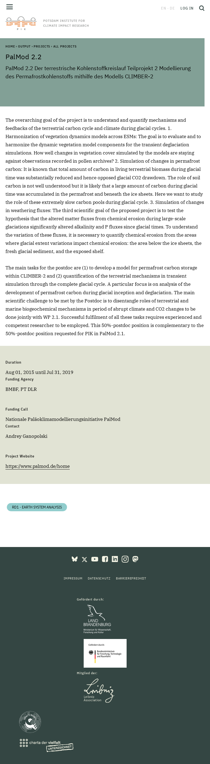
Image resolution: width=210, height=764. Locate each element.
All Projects (65, 46)
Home (10, 46)
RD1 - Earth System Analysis (37, 507)
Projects (42, 46)
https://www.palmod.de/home (37, 466)
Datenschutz (99, 578)
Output (24, 46)
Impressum (73, 578)
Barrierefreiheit (131, 578)
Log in (187, 8)
